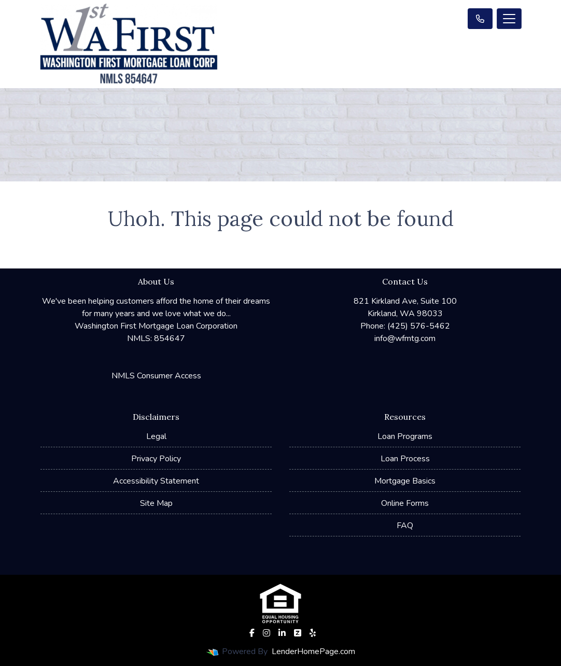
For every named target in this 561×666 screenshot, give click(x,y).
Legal (156, 436)
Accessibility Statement (156, 481)
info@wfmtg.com (405, 338)
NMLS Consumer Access (156, 375)
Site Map (156, 503)
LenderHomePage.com (313, 651)
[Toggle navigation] (509, 18)
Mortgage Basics (405, 481)
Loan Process (405, 458)
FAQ (405, 525)
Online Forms (405, 503)
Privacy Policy (156, 458)
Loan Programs (404, 436)
